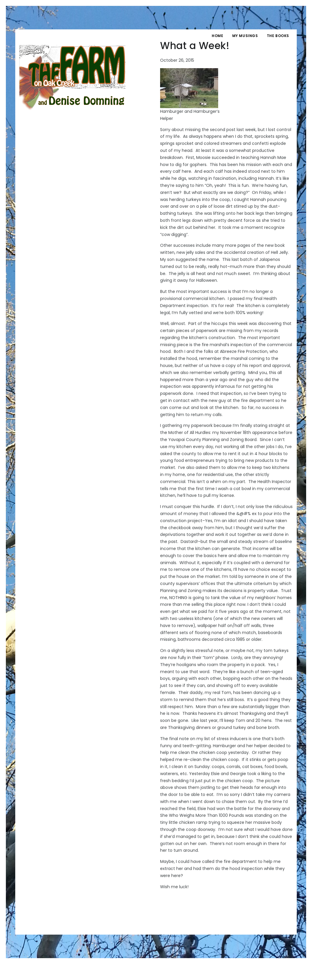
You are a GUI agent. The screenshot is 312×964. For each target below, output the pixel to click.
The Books (278, 35)
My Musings (245, 35)
